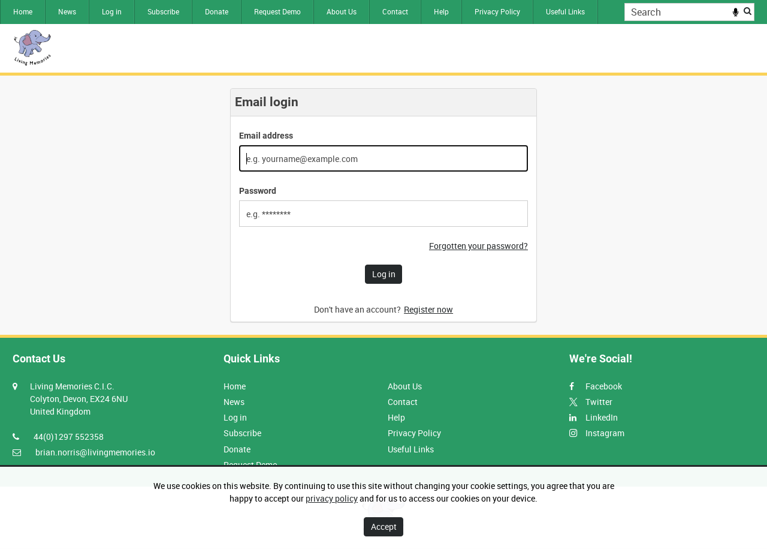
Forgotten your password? (478, 245)
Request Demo (277, 11)
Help (441, 11)
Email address (266, 135)
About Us (342, 11)
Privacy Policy (497, 11)
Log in (112, 11)
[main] (383, 205)
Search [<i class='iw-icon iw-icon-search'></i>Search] (747, 11)
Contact (395, 11)
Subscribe (163, 11)
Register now (428, 309)
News (67, 11)
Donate (216, 11)
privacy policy (332, 498)
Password (257, 191)
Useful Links (565, 11)
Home (22, 11)
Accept (384, 526)
